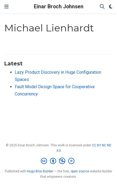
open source (80, 171)
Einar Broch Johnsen (58, 6)
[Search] (102, 7)
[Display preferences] (111, 7)
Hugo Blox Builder (40, 171)
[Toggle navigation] (6, 6)
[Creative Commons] (58, 161)
